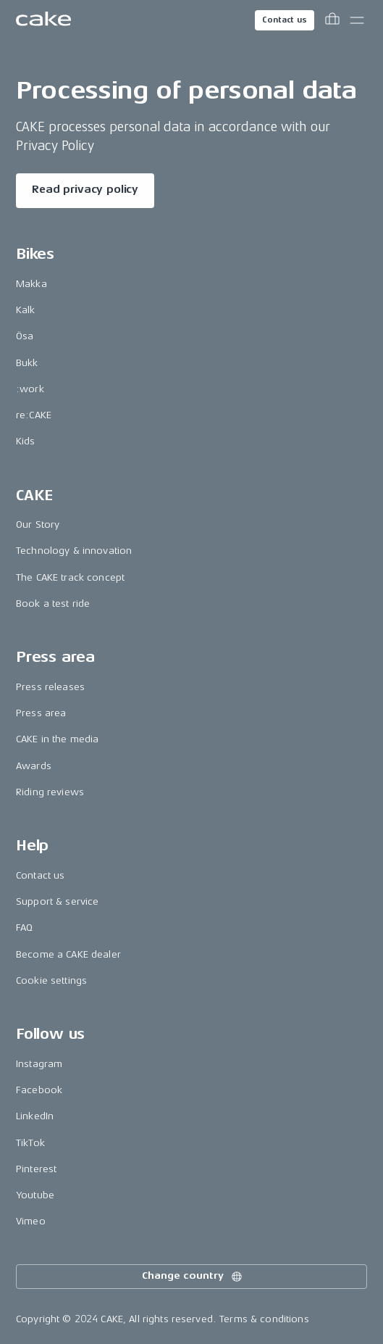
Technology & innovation (74, 550)
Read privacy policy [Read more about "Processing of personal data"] (85, 189)
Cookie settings (51, 980)
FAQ (24, 927)
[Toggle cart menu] (332, 20)
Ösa (24, 336)
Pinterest (36, 1168)
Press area (41, 713)
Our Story (37, 524)
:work (30, 388)
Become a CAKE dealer (68, 954)
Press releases (50, 686)
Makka (31, 283)
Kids (25, 441)
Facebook (39, 1089)
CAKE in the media (57, 739)
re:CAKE (33, 415)
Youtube (35, 1195)
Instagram (39, 1063)
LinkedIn (35, 1116)
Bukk (27, 362)
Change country (192, 1276)
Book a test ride (53, 603)
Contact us (284, 20)
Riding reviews (50, 792)
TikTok (30, 1142)
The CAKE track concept (70, 577)
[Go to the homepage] (43, 20)
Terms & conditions (264, 1319)
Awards (33, 765)
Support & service (57, 901)
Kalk (25, 309)
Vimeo (31, 1221)
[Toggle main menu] (357, 20)
